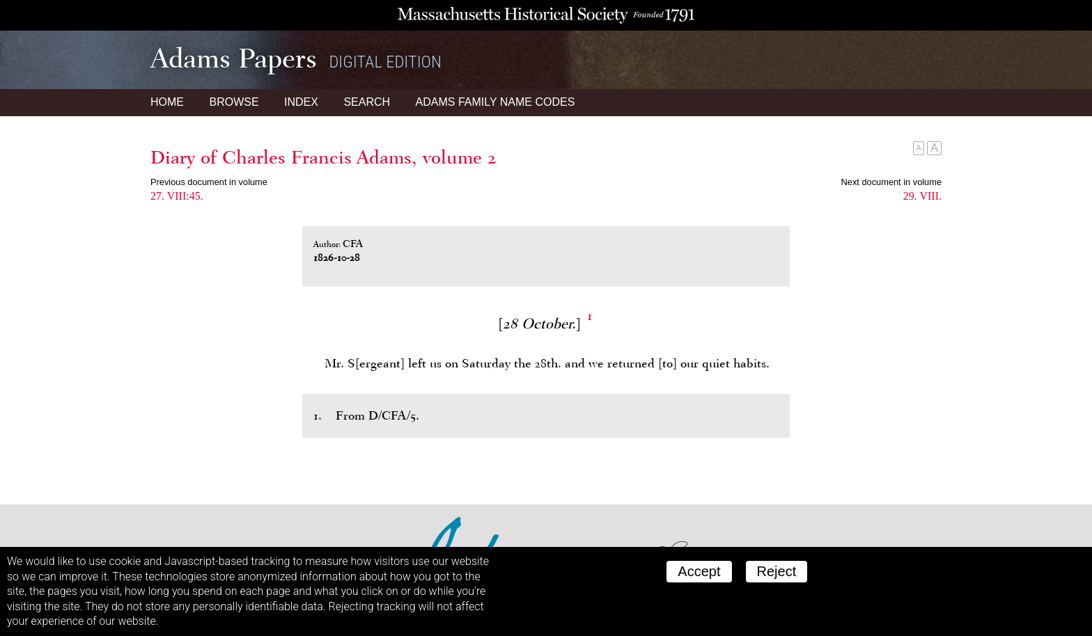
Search (366, 102)
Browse (233, 102)
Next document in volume (891, 182)
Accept (699, 571)
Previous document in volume (208, 182)
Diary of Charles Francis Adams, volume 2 (323, 157)
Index (301, 102)
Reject (777, 571)
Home (167, 102)
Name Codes (495, 102)
